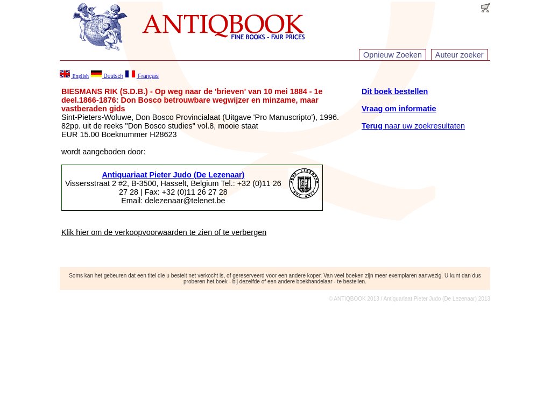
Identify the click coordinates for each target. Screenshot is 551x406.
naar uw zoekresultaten (413, 126)
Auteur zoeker (459, 55)
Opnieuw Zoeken (392, 55)
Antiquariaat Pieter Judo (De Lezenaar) (173, 174)
